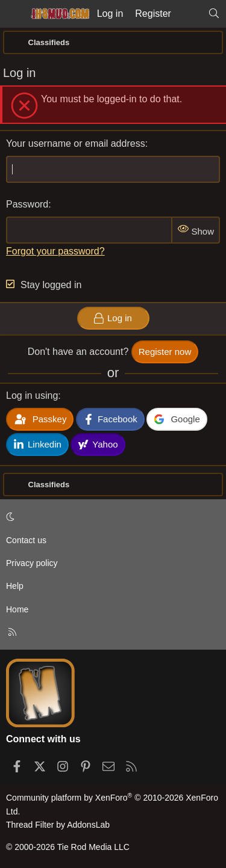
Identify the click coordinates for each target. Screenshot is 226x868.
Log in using (32, 395)
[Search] (213, 14)
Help (15, 586)
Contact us (26, 540)
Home (17, 609)
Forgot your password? (55, 251)
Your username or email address (75, 143)
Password (27, 204)
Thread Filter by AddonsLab (58, 825)
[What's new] (189, 14)
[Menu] (13, 14)
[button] (111, 516)
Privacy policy (32, 563)
